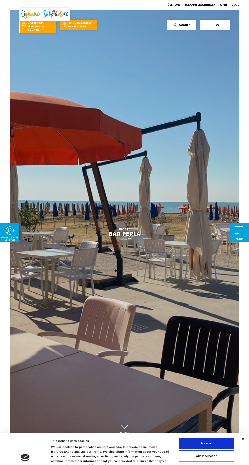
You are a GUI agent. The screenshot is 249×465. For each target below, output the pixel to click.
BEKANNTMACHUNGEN (200, 5)
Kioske (124, 229)
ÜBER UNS (174, 5)
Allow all (207, 414)
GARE (223, 5)
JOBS (235, 5)
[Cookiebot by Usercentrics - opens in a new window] (25, 457)
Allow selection (206, 426)
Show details (204, 457)
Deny (206, 439)
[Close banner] (243, 409)
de (215, 25)
